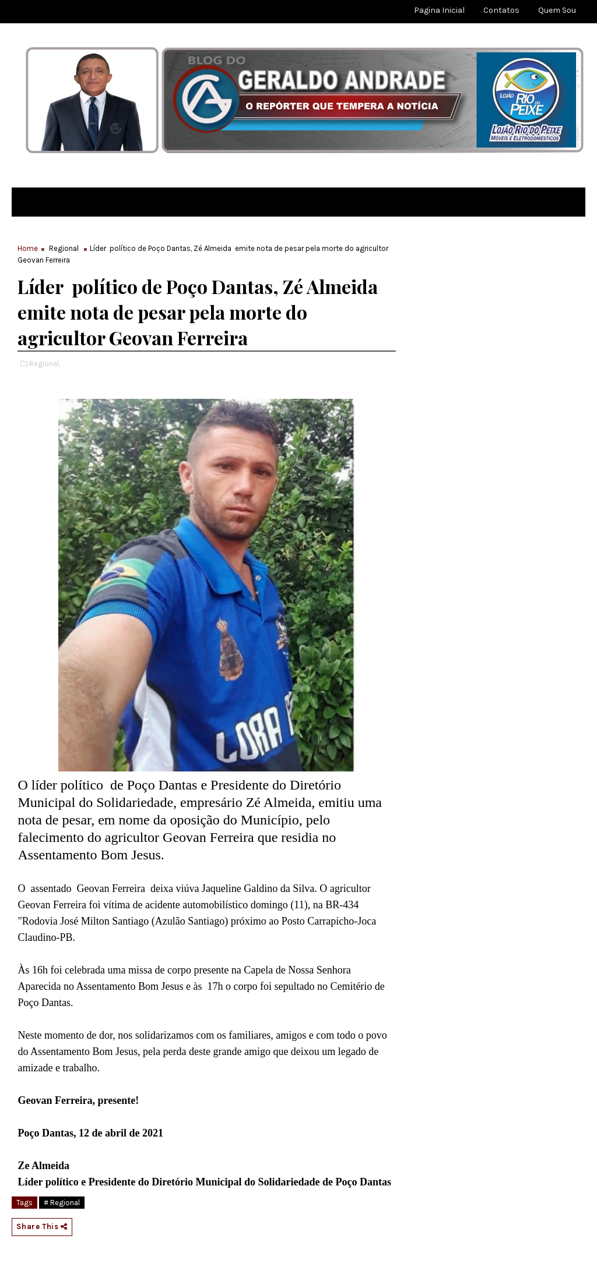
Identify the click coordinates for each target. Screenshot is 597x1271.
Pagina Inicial (439, 10)
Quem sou (557, 10)
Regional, (44, 363)
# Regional (62, 1202)
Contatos (501, 10)
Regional (64, 248)
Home (27, 248)
